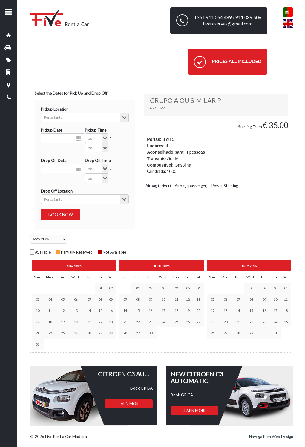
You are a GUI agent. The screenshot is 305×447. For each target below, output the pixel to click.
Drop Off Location (57, 191)
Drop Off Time (98, 160)
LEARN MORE (129, 403)
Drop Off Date (53, 160)
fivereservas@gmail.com (227, 23)
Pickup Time (95, 130)
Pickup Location (54, 109)
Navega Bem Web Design (271, 436)
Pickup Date (51, 130)
